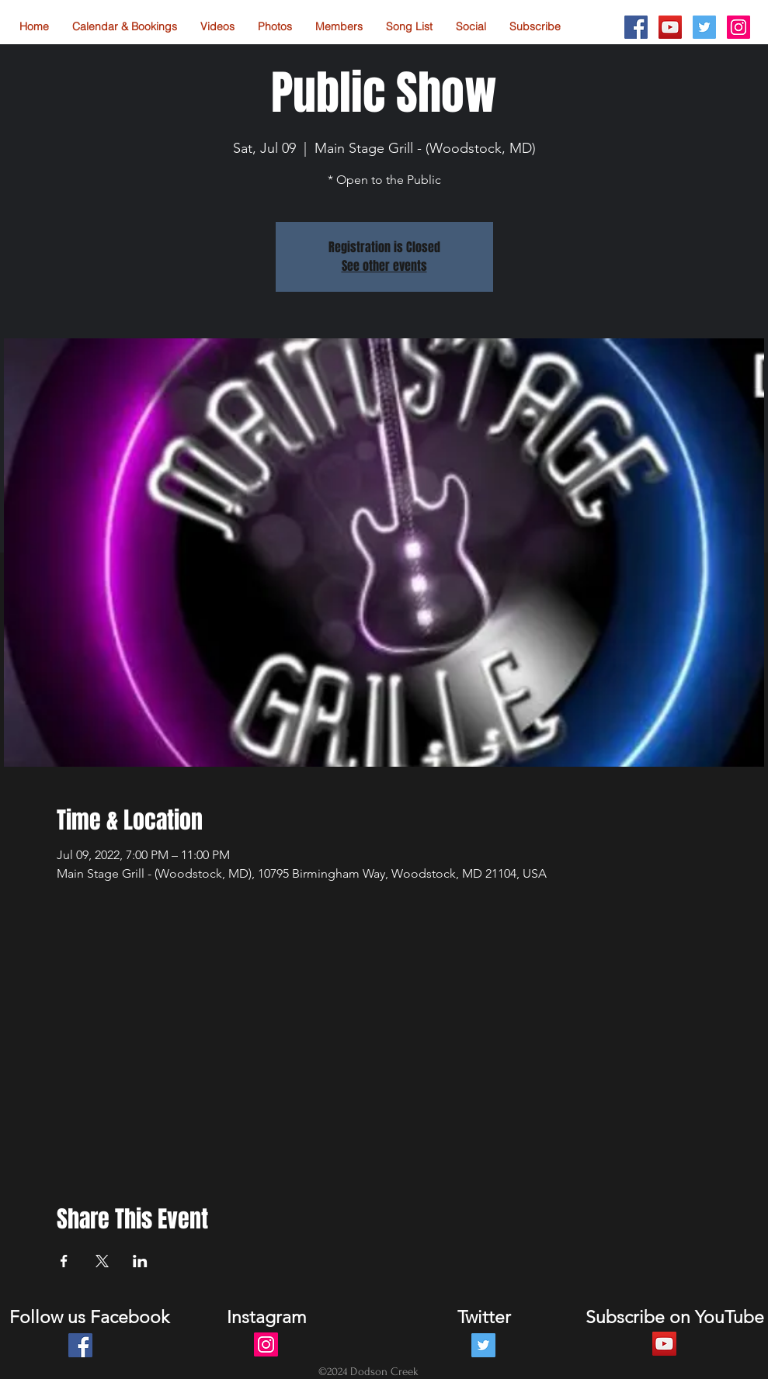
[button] (471, 26)
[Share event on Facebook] (64, 1261)
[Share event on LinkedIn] (140, 1261)
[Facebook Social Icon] (636, 27)
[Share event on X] (102, 1261)
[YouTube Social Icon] (670, 27)
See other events (384, 266)
